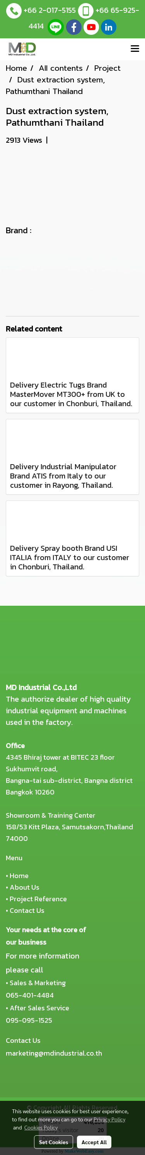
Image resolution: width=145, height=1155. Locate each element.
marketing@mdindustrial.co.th (54, 1053)
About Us (24, 887)
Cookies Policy (41, 1127)
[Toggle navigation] (134, 49)
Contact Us (27, 910)
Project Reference (38, 899)
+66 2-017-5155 (50, 10)
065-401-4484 (30, 995)
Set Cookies (53, 1141)
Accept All (94, 1141)
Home (19, 875)
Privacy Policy (109, 1119)
